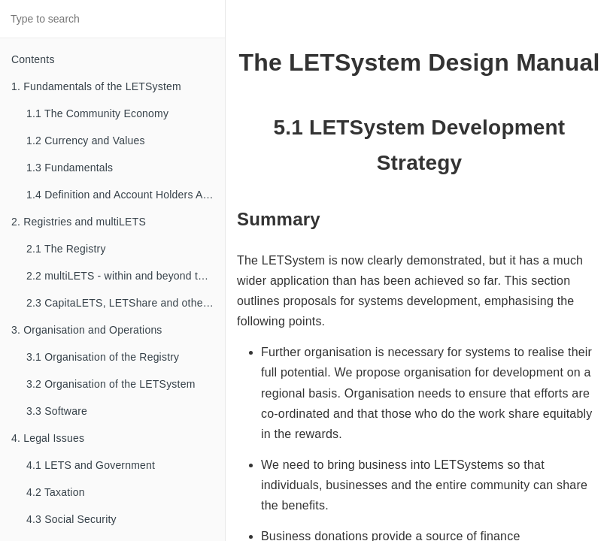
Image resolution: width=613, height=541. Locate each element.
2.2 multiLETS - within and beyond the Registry (125, 276)
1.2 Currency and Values (85, 140)
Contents (33, 59)
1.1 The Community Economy (97, 113)
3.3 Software (56, 411)
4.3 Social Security (71, 519)
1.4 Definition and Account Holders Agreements (125, 195)
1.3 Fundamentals (69, 168)
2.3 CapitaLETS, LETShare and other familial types (125, 303)
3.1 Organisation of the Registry (102, 357)
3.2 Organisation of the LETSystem (111, 384)
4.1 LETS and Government (90, 465)
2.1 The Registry (66, 249)
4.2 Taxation (55, 492)
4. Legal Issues (47, 438)
